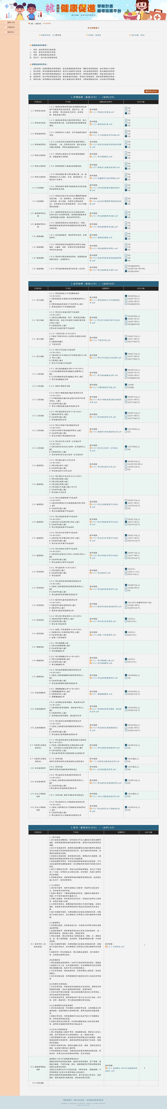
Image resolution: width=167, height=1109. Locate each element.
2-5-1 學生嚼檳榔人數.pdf (102, 660)
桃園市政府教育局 (88, 15)
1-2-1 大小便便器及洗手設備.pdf (105, 135)
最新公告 (10, 22)
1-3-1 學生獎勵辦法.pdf (101, 157)
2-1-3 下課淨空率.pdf (100, 340)
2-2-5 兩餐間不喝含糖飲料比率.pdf (106, 432)
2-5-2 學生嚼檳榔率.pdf (101, 663)
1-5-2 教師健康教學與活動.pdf (104, 227)
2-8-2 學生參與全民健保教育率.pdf (106, 783)
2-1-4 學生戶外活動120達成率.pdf (105, 358)
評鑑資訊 (10, 27)
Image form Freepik (83, 1105)
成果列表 (38, 23)
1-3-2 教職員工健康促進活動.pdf (105, 167)
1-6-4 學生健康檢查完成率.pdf (104, 270)
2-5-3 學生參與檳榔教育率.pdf (104, 678)
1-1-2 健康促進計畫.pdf (101, 124)
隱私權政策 (67, 1100)
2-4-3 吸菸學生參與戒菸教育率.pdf (106, 607)
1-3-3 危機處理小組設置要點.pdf (105, 178)
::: (1, 18)
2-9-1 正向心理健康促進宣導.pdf (105, 796)
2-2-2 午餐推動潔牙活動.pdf (103, 387)
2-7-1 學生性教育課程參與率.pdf (105, 748)
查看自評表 (151, 91)
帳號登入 (10, 32)
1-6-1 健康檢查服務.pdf (101, 238)
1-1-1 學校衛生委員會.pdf (102, 112)
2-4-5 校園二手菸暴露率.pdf (103, 635)
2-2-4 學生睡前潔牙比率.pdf (103, 417)
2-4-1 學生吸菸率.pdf (100, 573)
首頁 (32, 23)
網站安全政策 (79, 1100)
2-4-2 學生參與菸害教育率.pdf (104, 589)
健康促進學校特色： (39, 64)
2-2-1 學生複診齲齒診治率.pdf (104, 375)
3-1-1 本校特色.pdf (114, 947)
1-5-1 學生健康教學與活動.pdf (104, 216)
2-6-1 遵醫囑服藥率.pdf (101, 694)
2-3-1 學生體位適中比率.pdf (103, 467)
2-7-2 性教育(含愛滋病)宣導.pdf (104, 761)
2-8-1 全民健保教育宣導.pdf (103, 769)
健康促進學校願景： (39, 45)
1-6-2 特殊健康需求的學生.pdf (104, 248)
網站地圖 (75, 15)
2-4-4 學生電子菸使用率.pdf (103, 621)
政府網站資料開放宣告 (95, 1100)
